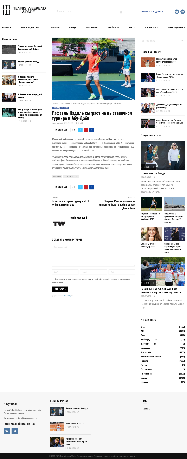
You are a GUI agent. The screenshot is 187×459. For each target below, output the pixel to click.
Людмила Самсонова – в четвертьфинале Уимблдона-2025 (150, 216)
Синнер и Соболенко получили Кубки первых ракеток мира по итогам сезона (172, 247)
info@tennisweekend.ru (27, 418)
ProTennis (57, 176)
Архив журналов (176, 27)
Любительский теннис (151, 356)
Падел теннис (147, 369)
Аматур (73, 27)
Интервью (145, 348)
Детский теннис (148, 343)
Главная (6, 27)
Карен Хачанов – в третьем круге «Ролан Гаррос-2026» (169, 75)
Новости (56, 108)
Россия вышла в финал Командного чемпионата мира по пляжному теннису (161, 290)
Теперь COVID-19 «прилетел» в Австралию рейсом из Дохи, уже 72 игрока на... (173, 217)
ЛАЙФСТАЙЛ (113, 27)
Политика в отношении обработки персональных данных (114, 456)
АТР (142, 330)
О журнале (150, 27)
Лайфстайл (146, 352)
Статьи (144, 377)
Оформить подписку (152, 11)
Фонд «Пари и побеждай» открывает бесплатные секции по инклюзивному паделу (30, 113)
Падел (144, 364)
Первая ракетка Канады (29, 61)
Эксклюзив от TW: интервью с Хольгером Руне (76, 441)
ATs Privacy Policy (66, 296)
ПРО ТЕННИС (92, 27)
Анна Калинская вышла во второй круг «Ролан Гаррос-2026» (169, 91)
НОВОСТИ (55, 27)
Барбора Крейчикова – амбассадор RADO (149, 245)
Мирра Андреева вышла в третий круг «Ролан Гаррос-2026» (169, 60)
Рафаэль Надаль (71, 176)
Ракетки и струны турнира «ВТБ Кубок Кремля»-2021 (70, 203)
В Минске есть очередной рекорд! (30, 95)
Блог (131, 27)
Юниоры (144, 382)
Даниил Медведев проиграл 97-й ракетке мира (169, 106)
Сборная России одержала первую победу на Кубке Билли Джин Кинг (117, 204)
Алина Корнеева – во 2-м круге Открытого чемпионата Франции (169, 121)
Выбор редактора (30, 27)
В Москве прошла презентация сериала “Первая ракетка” (28, 79)
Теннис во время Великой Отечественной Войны (30, 47)
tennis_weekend (57, 123)
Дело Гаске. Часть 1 (74, 423)
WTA (142, 326)
